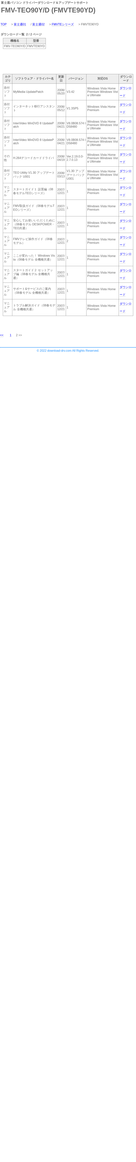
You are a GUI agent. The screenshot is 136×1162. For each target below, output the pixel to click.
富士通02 (38, 24)
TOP (4, 24)
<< (2, 335)
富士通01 (20, 24)
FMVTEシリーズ (63, 24)
